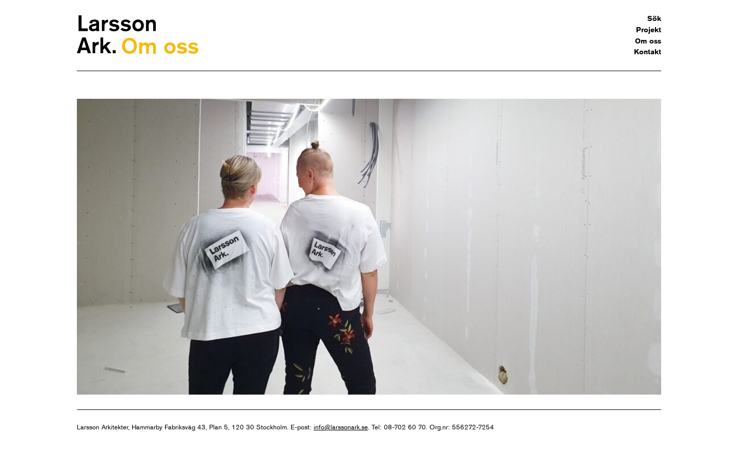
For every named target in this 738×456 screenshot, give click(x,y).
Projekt (648, 29)
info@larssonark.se (341, 427)
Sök (654, 18)
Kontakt (647, 51)
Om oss (648, 41)
